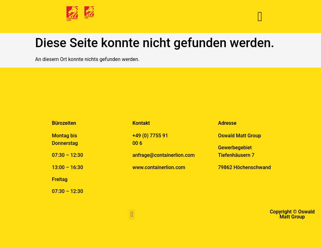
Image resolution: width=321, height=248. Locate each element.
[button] (260, 16)
